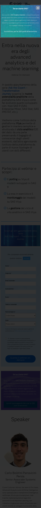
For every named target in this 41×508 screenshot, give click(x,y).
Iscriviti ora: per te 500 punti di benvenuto (20, 31)
